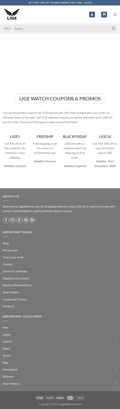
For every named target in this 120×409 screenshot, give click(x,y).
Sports (7, 355)
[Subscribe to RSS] (32, 220)
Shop (6, 243)
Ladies (7, 334)
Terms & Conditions (15, 271)
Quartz (7, 341)
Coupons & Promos (15, 299)
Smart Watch (11, 292)
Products (8, 306)
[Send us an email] (26, 220)
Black (6, 348)
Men (6, 327)
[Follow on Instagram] (13, 220)
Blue (5, 362)
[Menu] (115, 14)
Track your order (13, 257)
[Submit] (113, 29)
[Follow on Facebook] (6, 220)
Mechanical (10, 369)
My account (10, 250)
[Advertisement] (60, 60)
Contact (8, 264)
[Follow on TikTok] (19, 220)
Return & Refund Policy (17, 285)
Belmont (8, 376)
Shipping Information (16, 278)
